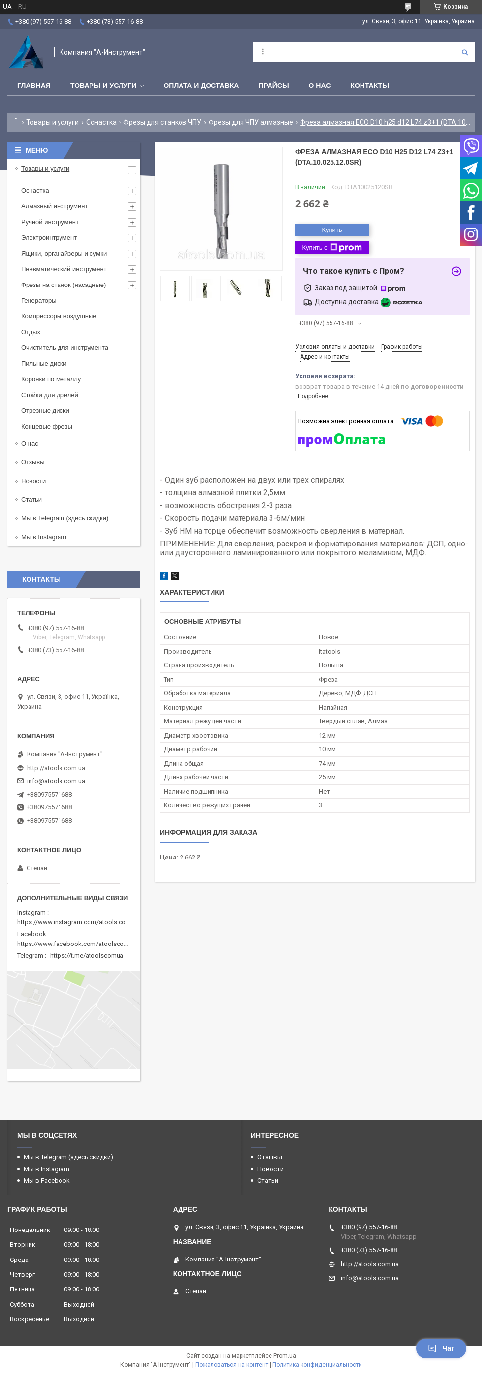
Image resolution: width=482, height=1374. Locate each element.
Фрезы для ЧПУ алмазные (251, 122)
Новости (33, 481)
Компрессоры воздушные (59, 316)
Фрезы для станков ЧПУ (162, 122)
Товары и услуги (103, 85)
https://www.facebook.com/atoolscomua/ (78, 943)
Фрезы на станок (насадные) (63, 284)
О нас (320, 85)
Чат (441, 1348)
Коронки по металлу (51, 379)
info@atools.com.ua (56, 781)
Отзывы (33, 462)
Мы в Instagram (43, 537)
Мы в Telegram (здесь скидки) (64, 518)
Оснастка (101, 122)
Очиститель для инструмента (64, 347)
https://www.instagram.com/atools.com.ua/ (79, 922)
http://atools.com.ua (56, 768)
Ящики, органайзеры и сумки (64, 253)
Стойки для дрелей (49, 395)
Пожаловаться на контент (231, 1364)
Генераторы (39, 300)
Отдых (30, 332)
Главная (34, 85)
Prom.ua (284, 1355)
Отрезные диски (45, 410)
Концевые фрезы (46, 426)
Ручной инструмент (50, 222)
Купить (332, 229)
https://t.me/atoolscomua (86, 955)
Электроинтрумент (49, 237)
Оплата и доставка (201, 85)
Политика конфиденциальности (317, 1364)
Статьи (31, 499)
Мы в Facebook (47, 1180)
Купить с (332, 247)
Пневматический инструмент (64, 269)
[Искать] (465, 52)
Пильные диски (44, 363)
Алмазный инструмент (54, 206)
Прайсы (273, 85)
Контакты (369, 85)
